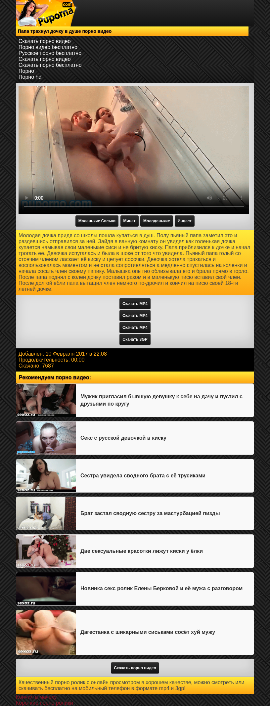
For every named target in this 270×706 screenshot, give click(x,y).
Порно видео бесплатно (48, 47)
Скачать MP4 (135, 303)
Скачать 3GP (134, 339)
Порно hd (30, 77)
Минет (129, 221)
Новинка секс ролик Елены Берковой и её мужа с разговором (161, 588)
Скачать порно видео (45, 41)
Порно (26, 71)
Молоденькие (156, 221)
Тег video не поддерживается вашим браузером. (134, 150)
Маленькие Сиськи (96, 221)
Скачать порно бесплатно (50, 65)
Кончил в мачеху (36, 697)
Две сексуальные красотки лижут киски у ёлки (141, 551)
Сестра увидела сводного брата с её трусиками (142, 475)
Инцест (185, 221)
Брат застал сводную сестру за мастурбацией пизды (150, 513)
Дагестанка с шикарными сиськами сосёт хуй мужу (147, 632)
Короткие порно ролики (44, 703)
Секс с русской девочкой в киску (123, 438)
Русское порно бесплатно (50, 53)
